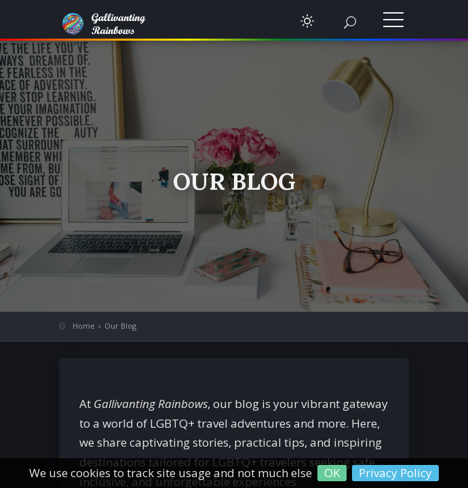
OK (332, 473)
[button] (307, 21)
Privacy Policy (395, 473)
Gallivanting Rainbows (113, 23)
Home (84, 326)
